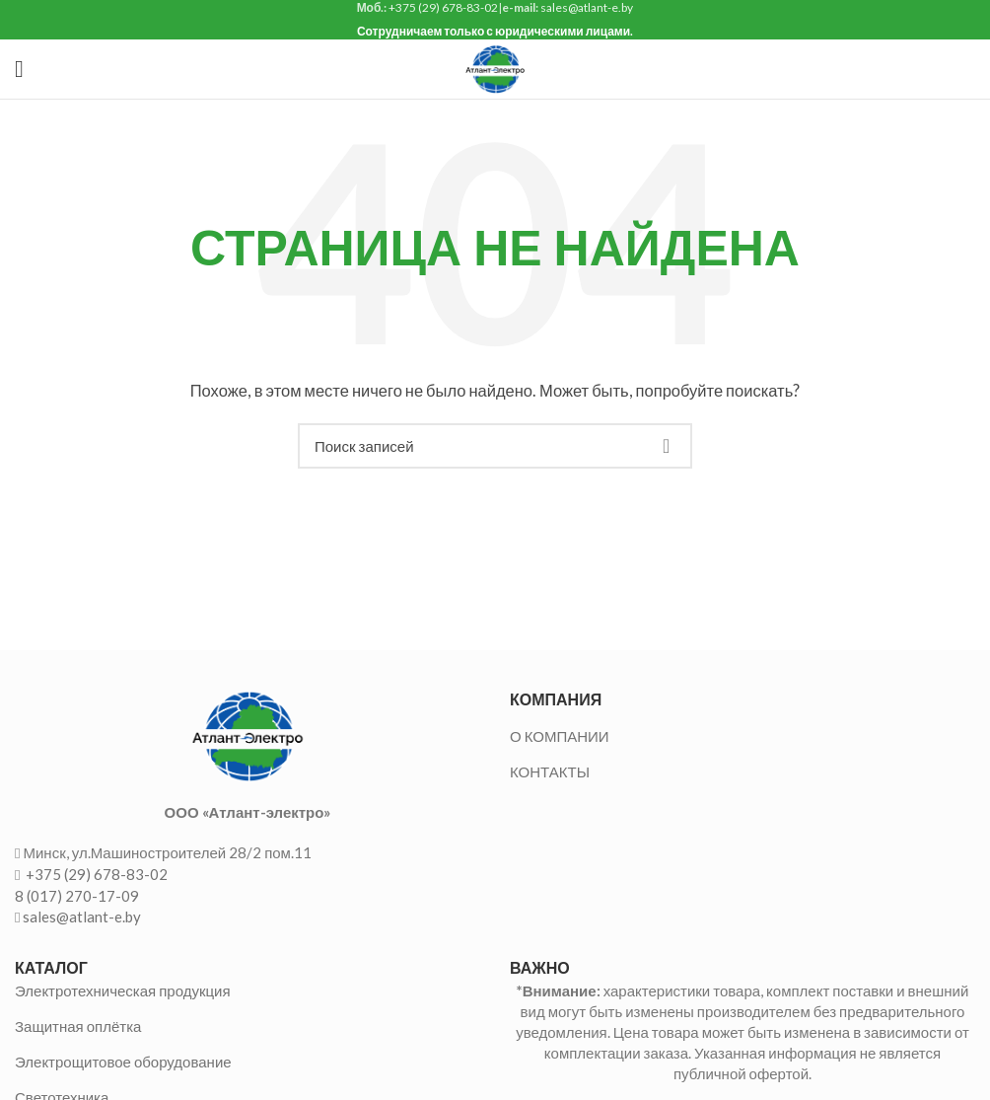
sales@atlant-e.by (82, 916)
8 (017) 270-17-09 (77, 896)
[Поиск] (495, 446)
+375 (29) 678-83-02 (95, 874)
